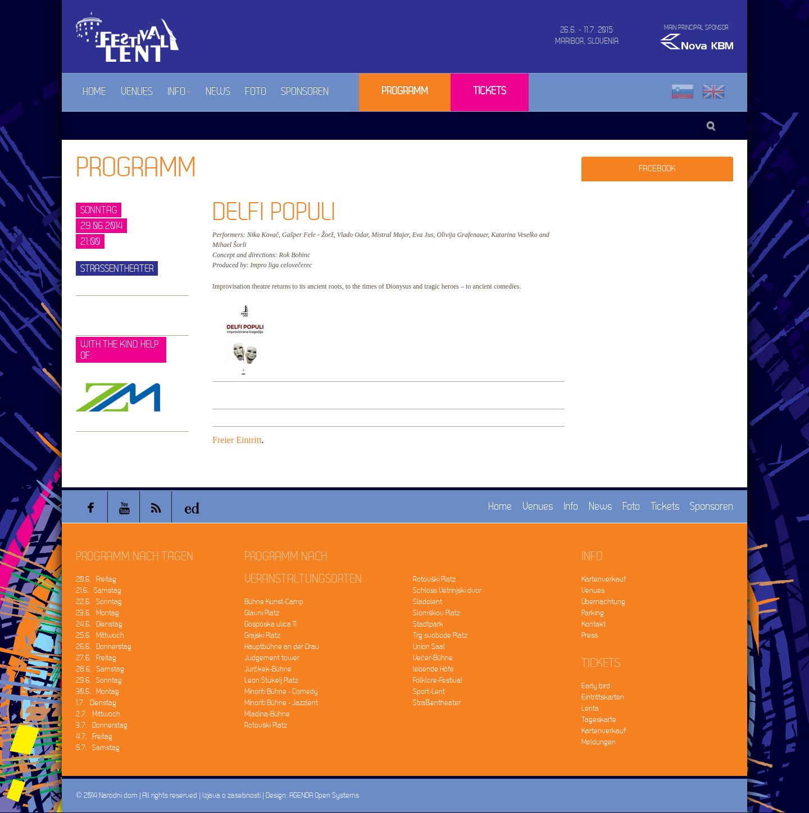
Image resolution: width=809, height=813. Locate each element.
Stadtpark (428, 624)
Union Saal (429, 646)
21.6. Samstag (98, 590)
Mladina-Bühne (267, 714)
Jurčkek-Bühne (268, 669)
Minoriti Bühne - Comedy (281, 691)
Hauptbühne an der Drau (281, 646)
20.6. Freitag (96, 579)
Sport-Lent (429, 691)
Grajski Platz (262, 635)
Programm (404, 91)
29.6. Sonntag (99, 680)
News (218, 92)
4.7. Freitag (94, 736)
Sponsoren (305, 92)
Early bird (595, 686)
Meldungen (598, 742)
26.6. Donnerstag (103, 646)
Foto (255, 92)
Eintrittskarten (602, 697)
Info (179, 92)
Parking (592, 613)
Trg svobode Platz (440, 635)
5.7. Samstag (98, 747)
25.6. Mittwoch (100, 635)
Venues (137, 92)
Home (94, 92)
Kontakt (593, 624)
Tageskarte (598, 719)
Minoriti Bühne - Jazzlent (281, 702)
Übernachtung (603, 601)
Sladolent (427, 601)
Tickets (489, 91)
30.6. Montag (97, 691)
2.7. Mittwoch (98, 714)
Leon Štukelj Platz (271, 680)
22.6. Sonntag (99, 601)
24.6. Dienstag (99, 624)
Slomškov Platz (436, 613)
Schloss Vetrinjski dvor (447, 590)
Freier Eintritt (237, 440)
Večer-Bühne (433, 658)
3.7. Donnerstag (102, 725)
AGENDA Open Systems (324, 795)
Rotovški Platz (265, 725)
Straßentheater (437, 702)
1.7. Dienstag (96, 702)
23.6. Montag (97, 613)
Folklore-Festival (437, 680)
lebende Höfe (433, 669)
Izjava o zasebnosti (231, 795)
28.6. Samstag (100, 669)
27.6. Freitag (96, 658)
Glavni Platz (261, 613)
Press (589, 635)
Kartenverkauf (603, 579)
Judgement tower (271, 658)
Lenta (590, 708)
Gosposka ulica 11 (270, 624)
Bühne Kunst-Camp (273, 601)
